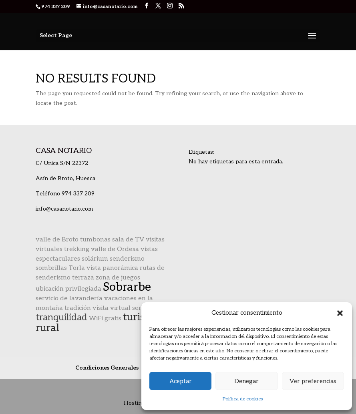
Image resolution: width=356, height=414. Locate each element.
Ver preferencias (313, 381)
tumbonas (95, 239)
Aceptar (180, 381)
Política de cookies (243, 399)
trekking (76, 249)
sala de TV (128, 239)
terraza (83, 277)
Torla (76, 268)
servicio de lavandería (69, 298)
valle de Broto (57, 239)
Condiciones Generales (107, 367)
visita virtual (112, 308)
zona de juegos (118, 277)
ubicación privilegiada (68, 289)
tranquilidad (61, 317)
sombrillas (51, 268)
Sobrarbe (127, 287)
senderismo (127, 259)
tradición (77, 308)
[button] (340, 313)
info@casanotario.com (64, 208)
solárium (95, 259)
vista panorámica (112, 268)
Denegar (246, 381)
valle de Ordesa (115, 249)
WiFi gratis (105, 318)
